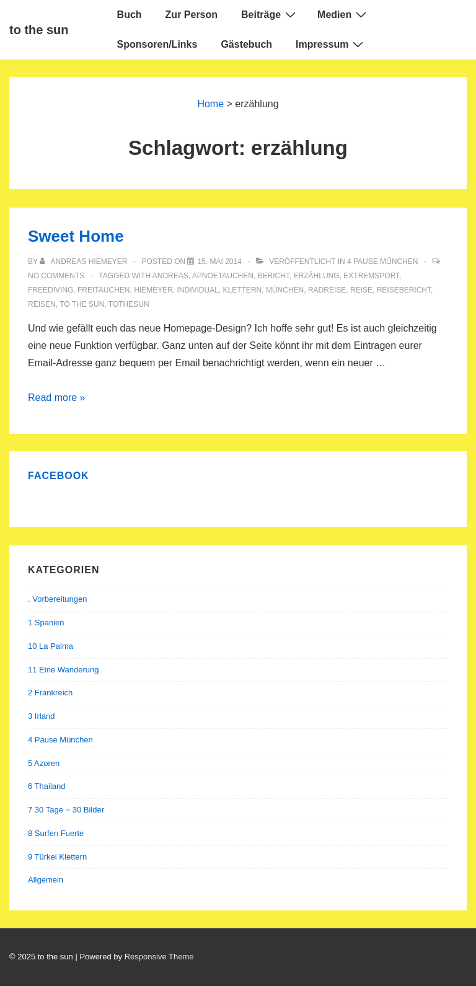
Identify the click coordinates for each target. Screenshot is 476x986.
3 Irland (41, 716)
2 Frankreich (50, 692)
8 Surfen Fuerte (56, 833)
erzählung (317, 275)
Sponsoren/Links (157, 44)
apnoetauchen (222, 275)
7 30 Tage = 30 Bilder (66, 809)
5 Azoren (44, 763)
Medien (343, 14)
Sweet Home (76, 236)
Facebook (58, 475)
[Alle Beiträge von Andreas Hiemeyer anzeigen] (85, 261)
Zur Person (191, 14)
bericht (273, 275)
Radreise (327, 290)
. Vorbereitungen (57, 599)
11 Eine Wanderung (63, 669)
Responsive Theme (159, 956)
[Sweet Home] (219, 261)
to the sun (39, 30)
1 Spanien (46, 622)
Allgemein (45, 879)
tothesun (128, 304)
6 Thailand (46, 786)
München (285, 290)
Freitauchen (103, 290)
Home (210, 104)
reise (361, 290)
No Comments (56, 275)
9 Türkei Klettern (57, 856)
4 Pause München (382, 261)
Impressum (331, 44)
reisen (42, 304)
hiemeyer (153, 290)
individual (198, 290)
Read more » (57, 397)
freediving (50, 290)
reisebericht (404, 290)
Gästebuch (246, 44)
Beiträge (270, 14)
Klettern (242, 290)
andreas (170, 275)
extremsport (371, 275)
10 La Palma (50, 646)
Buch (129, 14)
